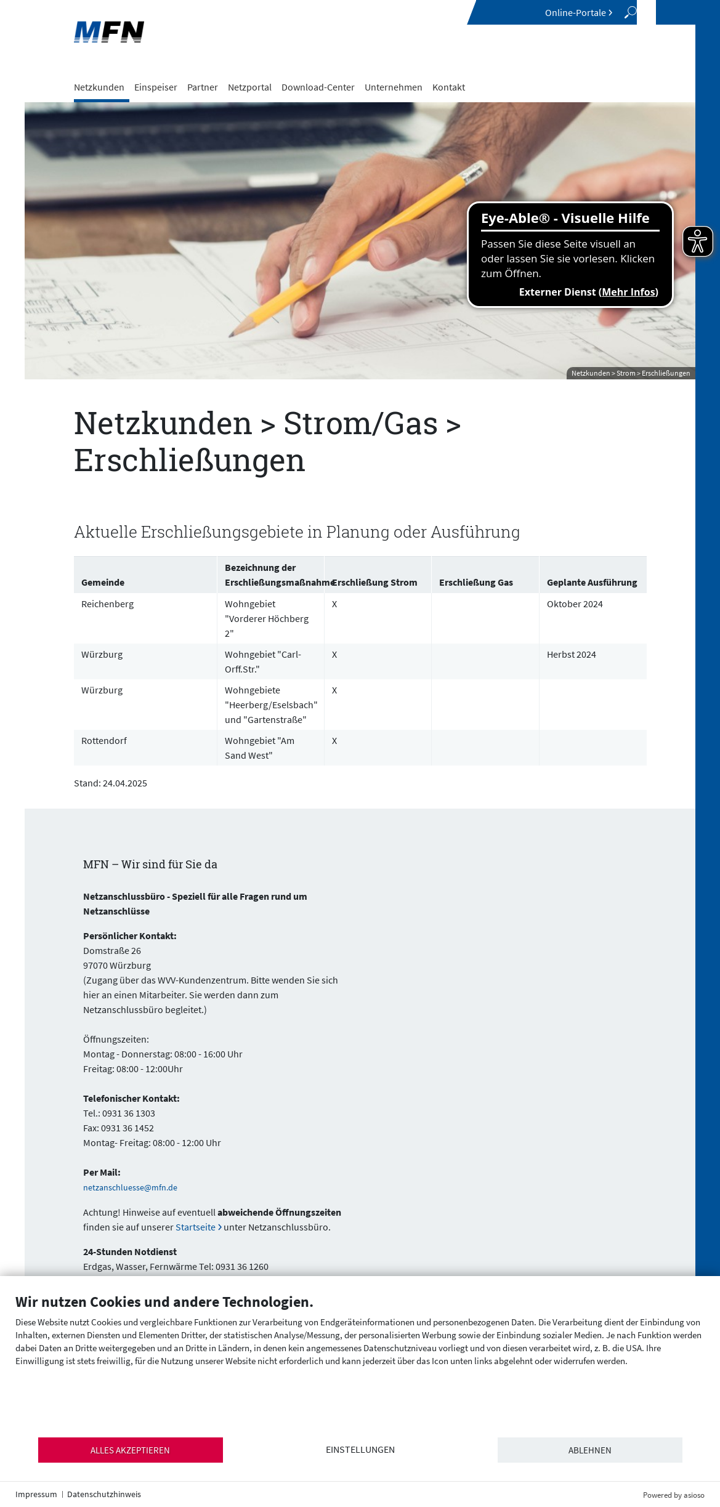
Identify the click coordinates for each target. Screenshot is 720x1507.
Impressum (36, 1494)
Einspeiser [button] (155, 87)
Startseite (196, 1227)
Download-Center (318, 87)
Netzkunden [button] (99, 87)
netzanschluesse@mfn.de (130, 1187)
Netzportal (250, 87)
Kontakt (448, 87)
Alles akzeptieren (130, 1450)
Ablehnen (590, 1450)
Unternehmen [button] (394, 87)
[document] (360, 1364)
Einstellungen (360, 1449)
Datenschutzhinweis (104, 1494)
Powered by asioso (674, 1495)
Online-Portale (575, 12)
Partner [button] (202, 87)
